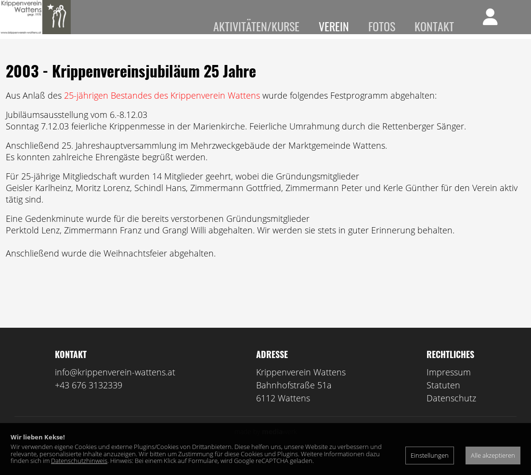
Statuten (443, 399)
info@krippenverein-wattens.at (115, 386)
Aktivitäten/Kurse (256, 26)
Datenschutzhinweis (79, 460)
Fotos (381, 26)
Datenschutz (451, 412)
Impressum (449, 386)
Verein (334, 26)
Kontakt (434, 26)
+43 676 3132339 (88, 399)
